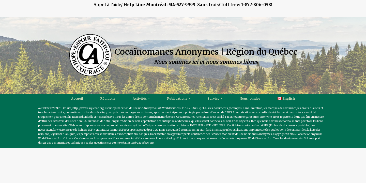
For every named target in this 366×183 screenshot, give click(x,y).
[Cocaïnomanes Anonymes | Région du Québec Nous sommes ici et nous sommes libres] (183, 55)
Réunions (107, 99)
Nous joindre (250, 99)
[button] (148, 98)
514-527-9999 (193, 4)
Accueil (77, 99)
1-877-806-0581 (257, 4)
